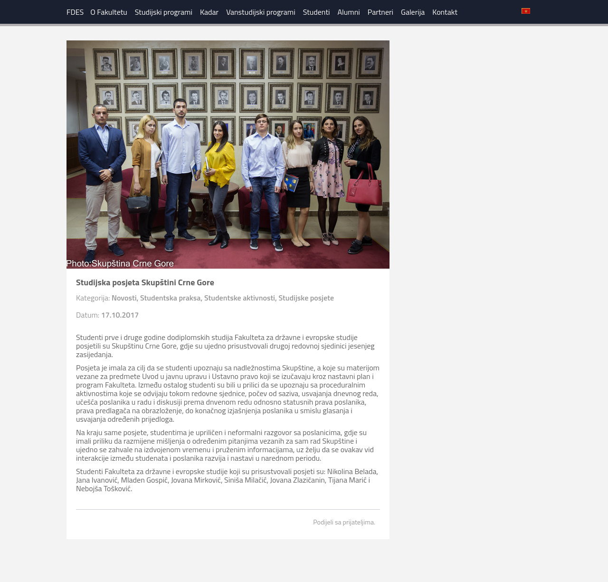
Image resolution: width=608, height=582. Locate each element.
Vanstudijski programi (260, 12)
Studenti (316, 12)
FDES (75, 12)
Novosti (124, 297)
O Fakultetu (108, 12)
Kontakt (444, 12)
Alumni (349, 12)
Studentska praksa (170, 297)
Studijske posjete (306, 297)
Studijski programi (163, 12)
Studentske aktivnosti (239, 297)
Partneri (380, 12)
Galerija (413, 12)
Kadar (209, 12)
